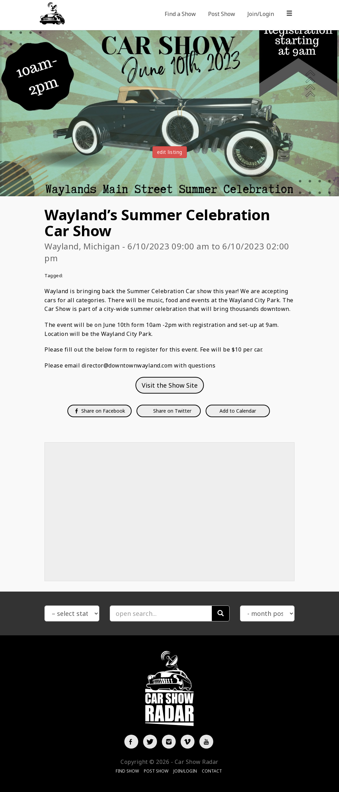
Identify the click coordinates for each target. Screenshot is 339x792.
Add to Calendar (238, 410)
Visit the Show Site (170, 385)
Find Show (127, 771)
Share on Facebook (99, 410)
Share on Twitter (171, 410)
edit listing (169, 152)
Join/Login (260, 14)
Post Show (221, 14)
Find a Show (180, 14)
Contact (212, 771)
